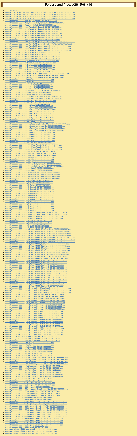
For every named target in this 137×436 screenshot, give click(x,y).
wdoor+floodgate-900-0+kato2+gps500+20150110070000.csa (29, 351)
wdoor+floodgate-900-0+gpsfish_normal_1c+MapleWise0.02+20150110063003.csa (38, 290)
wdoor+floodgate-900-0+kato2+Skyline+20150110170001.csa (29, 343)
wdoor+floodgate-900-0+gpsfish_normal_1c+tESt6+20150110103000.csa (34, 334)
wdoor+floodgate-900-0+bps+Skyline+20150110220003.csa (28, 84)
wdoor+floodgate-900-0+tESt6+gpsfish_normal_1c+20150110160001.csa (34, 425)
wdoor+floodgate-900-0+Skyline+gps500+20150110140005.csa (30, 69)
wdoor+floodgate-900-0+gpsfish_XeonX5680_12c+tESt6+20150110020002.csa (36, 263)
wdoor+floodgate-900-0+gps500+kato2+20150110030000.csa (29, 168)
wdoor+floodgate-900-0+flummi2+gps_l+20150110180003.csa (29, 117)
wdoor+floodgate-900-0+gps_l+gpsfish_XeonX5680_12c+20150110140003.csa (36, 214)
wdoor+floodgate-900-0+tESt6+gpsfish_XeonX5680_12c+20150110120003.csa (36, 414)
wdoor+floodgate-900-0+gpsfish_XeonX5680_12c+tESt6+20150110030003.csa (36, 265)
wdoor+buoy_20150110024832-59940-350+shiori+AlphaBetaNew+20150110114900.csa (40, 12)
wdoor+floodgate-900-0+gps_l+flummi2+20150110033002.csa (29, 191)
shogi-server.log (11, 10)
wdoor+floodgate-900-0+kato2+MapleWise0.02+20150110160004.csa (32, 338)
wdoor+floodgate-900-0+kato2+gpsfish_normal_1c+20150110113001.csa (34, 372)
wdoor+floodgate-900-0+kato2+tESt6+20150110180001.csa (28, 381)
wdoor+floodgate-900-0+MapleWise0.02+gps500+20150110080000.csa (33, 35)
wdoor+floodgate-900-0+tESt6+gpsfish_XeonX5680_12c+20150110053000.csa (36, 408)
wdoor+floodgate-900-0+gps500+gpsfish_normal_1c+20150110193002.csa (34, 166)
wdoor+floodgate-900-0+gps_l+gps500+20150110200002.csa (29, 210)
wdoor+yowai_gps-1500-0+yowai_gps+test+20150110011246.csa (31, 433)
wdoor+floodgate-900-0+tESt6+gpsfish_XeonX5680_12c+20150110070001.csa (36, 410)
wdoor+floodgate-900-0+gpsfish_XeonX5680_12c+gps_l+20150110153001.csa (36, 256)
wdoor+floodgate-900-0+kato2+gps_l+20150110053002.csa (28, 355)
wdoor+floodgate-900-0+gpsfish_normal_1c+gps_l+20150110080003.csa (34, 313)
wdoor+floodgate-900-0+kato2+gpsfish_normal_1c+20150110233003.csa (34, 376)
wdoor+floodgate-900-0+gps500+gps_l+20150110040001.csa (29, 157)
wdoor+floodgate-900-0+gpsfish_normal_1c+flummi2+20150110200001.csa (35, 309)
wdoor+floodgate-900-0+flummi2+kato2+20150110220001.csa (30, 141)
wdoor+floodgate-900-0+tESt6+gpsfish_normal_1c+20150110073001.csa (34, 421)
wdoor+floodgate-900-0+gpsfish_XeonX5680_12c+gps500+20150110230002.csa (37, 254)
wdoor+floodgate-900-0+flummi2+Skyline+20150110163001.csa (30, 101)
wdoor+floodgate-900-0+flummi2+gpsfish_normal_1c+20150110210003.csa (35, 130)
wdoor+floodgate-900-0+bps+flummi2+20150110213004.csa (29, 88)
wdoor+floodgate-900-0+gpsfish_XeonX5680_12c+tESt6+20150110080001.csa (36, 271)
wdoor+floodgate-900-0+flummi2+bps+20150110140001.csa (29, 105)
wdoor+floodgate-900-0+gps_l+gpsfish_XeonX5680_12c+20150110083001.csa (36, 212)
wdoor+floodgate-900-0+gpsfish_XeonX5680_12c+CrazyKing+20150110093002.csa (38, 229)
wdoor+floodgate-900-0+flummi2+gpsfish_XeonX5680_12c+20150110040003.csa (37, 124)
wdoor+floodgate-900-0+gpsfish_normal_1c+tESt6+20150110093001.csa (34, 332)
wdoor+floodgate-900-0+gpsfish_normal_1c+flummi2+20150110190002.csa (35, 307)
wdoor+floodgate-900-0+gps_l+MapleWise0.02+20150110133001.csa (32, 176)
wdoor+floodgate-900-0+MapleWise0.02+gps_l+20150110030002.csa (32, 40)
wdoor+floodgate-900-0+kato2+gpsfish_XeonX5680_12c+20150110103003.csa (36, 362)
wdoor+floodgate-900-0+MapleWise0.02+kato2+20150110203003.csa (32, 59)
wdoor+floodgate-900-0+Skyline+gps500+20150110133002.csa (30, 67)
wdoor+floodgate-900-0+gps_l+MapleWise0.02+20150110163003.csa (32, 179)
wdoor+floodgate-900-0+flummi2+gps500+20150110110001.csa (30, 109)
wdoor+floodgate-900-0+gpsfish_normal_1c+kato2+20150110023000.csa (34, 322)
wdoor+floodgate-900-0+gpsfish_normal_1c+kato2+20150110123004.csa (34, 326)
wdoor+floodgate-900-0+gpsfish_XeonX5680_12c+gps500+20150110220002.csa (37, 252)
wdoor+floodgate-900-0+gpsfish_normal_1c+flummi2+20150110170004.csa (35, 305)
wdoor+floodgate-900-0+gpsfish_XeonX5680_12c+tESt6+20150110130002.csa (36, 277)
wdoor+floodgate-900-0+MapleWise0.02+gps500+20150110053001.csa (33, 33)
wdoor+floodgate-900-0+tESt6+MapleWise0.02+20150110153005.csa (32, 395)
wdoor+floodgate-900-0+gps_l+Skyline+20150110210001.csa (29, 185)
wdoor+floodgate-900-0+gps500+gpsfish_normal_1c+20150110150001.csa (34, 164)
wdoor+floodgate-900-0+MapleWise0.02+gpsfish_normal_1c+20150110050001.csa (38, 46)
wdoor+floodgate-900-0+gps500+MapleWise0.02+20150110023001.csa (33, 145)
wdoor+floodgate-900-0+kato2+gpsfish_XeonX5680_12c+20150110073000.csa (36, 360)
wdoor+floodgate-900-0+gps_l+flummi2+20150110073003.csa (29, 193)
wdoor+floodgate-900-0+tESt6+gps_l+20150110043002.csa (28, 397)
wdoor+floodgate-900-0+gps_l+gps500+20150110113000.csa (29, 208)
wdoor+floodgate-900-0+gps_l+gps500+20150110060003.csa (29, 204)
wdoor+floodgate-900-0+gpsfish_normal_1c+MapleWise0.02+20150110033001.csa (38, 288)
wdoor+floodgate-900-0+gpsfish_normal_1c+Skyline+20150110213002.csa (34, 296)
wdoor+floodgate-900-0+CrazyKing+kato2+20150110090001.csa (30, 25)
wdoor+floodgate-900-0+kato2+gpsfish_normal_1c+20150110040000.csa (34, 370)
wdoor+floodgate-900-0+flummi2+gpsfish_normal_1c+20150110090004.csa (35, 128)
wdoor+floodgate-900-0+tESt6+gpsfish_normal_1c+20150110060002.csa (34, 418)
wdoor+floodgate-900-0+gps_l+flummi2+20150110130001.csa (29, 200)
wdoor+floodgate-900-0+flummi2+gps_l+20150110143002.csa (29, 113)
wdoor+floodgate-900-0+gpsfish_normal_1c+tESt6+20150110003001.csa (34, 330)
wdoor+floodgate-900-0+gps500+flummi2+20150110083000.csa (30, 153)
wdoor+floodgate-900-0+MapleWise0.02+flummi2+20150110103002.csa (33, 29)
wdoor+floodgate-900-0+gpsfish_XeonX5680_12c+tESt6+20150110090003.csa (36, 273)
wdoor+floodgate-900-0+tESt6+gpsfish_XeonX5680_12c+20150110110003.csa (36, 412)
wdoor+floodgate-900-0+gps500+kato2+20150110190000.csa (29, 170)
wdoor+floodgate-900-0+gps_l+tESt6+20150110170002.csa (28, 227)
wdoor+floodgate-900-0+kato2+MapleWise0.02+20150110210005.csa (32, 341)
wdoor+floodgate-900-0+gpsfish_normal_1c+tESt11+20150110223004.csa (34, 328)
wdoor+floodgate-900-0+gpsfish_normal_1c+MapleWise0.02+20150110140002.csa (38, 292)
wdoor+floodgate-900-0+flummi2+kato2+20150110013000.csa (30, 132)
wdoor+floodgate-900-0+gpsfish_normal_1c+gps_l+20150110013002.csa (34, 311)
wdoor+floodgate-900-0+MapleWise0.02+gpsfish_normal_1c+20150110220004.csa (38, 50)
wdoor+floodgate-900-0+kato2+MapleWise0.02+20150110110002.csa (32, 336)
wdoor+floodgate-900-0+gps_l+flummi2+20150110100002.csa (29, 195)
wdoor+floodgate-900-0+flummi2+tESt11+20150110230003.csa (30, 143)
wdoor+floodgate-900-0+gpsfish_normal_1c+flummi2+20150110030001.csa (35, 299)
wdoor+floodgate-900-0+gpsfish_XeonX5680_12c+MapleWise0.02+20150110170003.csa (40, 240)
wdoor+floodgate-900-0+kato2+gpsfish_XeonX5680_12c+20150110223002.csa (36, 364)
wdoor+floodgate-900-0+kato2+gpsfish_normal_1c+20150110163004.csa (34, 374)
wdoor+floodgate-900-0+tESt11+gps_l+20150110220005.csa (29, 387)
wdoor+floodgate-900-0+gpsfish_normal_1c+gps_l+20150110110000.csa (34, 315)
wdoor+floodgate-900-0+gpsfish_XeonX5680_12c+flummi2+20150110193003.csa (37, 250)
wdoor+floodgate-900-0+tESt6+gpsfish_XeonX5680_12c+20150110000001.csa (36, 402)
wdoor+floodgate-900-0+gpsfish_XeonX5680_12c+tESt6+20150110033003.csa (36, 267)
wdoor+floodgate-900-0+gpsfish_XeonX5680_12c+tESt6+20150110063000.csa (36, 269)
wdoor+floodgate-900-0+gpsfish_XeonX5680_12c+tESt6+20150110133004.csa (36, 280)
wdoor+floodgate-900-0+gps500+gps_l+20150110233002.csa (29, 162)
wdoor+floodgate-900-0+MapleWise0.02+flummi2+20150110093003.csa (33, 27)
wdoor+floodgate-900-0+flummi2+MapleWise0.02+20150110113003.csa (33, 99)
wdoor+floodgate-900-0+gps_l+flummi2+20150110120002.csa (29, 197)
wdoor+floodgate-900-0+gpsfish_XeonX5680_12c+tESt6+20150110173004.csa (36, 286)
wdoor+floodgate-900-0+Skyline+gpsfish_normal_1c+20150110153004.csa (34, 78)
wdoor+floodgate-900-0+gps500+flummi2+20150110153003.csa (30, 155)
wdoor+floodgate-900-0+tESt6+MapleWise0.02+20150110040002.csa (32, 391)
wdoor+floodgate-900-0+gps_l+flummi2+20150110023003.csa (29, 189)
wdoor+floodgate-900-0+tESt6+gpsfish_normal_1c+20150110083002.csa (34, 423)
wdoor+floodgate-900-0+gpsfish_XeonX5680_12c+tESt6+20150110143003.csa (36, 282)
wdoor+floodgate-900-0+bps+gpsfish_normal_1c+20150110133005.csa (33, 90)
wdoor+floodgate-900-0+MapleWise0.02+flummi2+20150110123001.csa (33, 31)
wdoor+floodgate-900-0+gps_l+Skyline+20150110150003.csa (29, 181)
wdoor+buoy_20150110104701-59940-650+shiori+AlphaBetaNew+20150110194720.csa (40, 19)
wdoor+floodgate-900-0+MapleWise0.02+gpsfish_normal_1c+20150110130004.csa (38, 48)
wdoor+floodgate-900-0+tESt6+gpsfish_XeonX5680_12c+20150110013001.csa (36, 404)
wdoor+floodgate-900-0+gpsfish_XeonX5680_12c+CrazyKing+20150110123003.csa (38, 231)
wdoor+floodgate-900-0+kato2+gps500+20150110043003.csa (29, 349)
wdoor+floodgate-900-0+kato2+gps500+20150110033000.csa (29, 347)
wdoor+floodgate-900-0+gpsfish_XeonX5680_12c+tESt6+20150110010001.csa (36, 261)
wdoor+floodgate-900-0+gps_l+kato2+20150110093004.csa (28, 223)
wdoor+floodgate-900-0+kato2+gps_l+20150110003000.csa (28, 353)
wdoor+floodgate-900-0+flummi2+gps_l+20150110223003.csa (29, 122)
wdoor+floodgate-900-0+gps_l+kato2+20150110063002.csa (28, 221)
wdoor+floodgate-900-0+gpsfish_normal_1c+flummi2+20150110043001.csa (35, 301)
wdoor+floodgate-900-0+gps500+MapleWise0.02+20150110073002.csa (33, 147)
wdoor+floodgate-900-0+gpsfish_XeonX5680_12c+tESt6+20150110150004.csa (36, 284)
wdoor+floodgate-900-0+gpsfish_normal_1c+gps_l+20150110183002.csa (34, 317)
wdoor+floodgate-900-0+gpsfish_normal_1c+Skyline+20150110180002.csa (34, 294)
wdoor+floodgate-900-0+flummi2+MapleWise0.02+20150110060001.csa (33, 96)
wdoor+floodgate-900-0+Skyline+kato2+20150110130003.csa (29, 80)
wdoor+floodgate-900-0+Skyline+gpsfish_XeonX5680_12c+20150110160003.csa (37, 73)
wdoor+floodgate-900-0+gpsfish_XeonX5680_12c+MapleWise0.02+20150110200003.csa (40, 242)
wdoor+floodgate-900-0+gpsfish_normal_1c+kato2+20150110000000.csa (34, 320)
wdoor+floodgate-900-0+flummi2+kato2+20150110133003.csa (30, 136)
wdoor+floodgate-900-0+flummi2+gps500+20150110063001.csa (30, 107)
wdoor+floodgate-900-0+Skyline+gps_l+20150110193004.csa (29, 71)
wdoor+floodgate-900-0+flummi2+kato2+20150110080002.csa (30, 134)
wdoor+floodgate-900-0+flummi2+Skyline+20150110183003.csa (30, 103)
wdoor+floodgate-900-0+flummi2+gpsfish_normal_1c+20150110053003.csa (35, 126)
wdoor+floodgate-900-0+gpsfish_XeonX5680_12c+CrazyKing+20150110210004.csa (38, 235)
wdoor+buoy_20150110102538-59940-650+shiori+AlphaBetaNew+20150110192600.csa (40, 16)
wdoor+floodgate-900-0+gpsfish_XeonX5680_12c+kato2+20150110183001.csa (36, 259)
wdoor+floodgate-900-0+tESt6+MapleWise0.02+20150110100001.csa (32, 393)
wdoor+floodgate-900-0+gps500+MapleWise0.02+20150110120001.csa (33, 149)
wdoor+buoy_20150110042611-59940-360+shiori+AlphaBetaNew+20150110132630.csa (40, 14)
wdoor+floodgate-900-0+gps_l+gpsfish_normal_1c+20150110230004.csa (34, 219)
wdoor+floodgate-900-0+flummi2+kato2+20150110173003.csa (30, 139)
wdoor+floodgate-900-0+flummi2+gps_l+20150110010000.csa (29, 111)
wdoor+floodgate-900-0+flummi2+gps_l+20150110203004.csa (29, 120)
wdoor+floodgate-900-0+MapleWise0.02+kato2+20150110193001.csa (32, 56)
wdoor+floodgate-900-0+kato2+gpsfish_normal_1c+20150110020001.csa (34, 368)
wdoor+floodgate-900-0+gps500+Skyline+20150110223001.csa (30, 151)
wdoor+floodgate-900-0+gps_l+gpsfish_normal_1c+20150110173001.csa (34, 216)
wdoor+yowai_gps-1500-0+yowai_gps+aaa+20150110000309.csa (31, 431)
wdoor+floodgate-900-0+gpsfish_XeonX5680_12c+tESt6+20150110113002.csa (36, 275)
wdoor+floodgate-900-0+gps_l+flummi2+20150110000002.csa (29, 187)
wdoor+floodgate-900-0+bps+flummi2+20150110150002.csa (29, 86)
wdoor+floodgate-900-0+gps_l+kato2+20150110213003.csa (28, 225)
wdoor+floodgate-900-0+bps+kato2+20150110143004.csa (28, 92)
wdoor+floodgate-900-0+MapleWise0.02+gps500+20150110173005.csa (33, 38)
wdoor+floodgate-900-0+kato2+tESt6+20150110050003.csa (28, 378)
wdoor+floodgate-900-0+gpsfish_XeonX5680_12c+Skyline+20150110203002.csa (37, 244)
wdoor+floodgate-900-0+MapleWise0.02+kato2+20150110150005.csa (32, 54)
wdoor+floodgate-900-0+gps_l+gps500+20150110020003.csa (29, 202)
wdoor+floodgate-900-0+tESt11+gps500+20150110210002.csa (30, 383)
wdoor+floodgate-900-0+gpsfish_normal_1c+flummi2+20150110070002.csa (35, 303)
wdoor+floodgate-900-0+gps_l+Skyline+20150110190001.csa (29, 183)
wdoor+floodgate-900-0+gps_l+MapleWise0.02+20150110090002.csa (32, 174)
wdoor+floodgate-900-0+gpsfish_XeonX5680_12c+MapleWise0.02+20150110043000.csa (40, 237)
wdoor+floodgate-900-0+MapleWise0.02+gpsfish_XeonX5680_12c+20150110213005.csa (40, 44)
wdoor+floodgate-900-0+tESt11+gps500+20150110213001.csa (30, 385)
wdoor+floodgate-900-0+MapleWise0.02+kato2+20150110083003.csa (32, 52)
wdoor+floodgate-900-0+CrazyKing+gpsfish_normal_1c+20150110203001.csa (36, 23)
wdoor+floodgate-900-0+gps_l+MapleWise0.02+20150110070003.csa (32, 172)
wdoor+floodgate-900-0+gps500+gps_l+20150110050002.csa (29, 160)
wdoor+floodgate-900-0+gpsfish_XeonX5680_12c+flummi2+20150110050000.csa (37, 248)
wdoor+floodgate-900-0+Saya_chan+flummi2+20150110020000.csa (32, 61)
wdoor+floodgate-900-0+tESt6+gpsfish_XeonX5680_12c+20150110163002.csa (36, 416)
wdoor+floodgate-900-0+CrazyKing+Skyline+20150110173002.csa (31, 21)
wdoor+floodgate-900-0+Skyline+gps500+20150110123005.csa (30, 65)
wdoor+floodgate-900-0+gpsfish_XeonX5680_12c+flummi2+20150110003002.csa (37, 246)
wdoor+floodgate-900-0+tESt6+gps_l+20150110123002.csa (28, 400)
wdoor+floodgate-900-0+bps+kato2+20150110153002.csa (28, 94)
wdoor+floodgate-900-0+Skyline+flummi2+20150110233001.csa (30, 63)
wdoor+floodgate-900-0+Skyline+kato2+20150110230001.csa (29, 82)
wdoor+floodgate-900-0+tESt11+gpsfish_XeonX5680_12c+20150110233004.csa (36, 389)
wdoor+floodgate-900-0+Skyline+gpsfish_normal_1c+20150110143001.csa (34, 75)
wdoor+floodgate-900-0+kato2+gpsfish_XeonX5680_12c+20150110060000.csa (36, 357)
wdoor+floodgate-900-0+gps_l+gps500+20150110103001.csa (29, 206)
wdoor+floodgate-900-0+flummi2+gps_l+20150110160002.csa (29, 115)
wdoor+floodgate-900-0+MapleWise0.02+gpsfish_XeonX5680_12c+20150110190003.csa (40, 42)
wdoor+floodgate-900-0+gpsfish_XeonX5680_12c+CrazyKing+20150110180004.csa (38, 233)
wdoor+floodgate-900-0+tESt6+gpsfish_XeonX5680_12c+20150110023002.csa (36, 406)
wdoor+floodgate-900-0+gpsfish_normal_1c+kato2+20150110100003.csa (34, 324)
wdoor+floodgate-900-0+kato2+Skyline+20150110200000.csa (29, 345)
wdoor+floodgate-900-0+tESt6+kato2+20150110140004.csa (28, 427)
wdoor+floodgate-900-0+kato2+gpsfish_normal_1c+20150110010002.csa (34, 366)
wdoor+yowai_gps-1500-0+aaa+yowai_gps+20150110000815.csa (31, 429)
